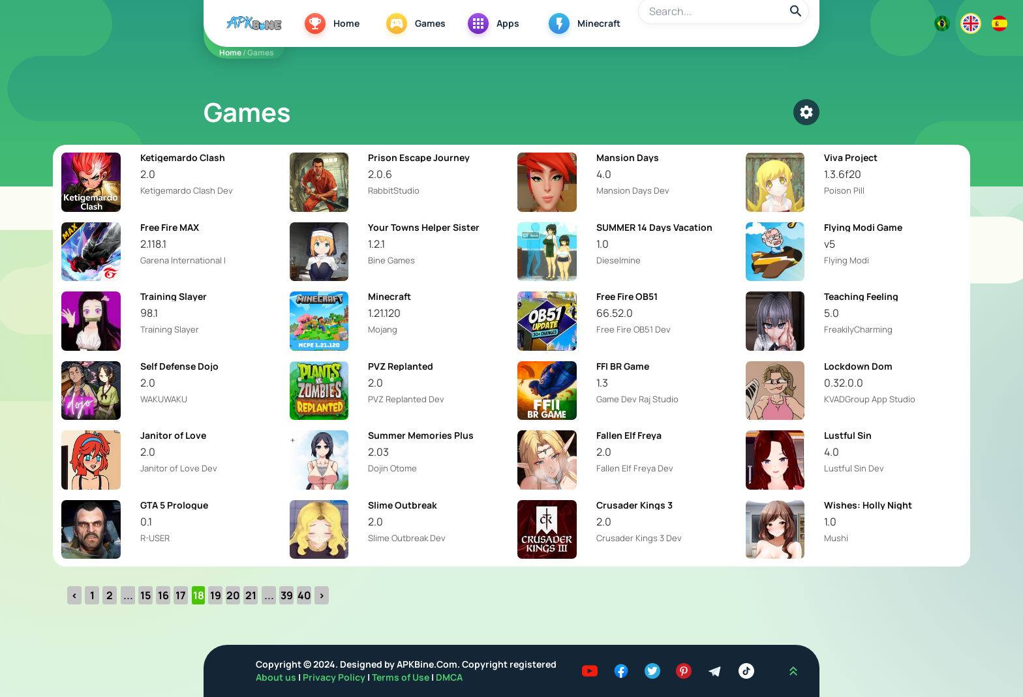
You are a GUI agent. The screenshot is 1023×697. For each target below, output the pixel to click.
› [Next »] (321, 595)
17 (181, 595)
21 (250, 595)
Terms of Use (400, 677)
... (128, 595)
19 (215, 595)
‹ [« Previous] (74, 595)
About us (277, 677)
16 (163, 595)
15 (145, 595)
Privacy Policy (335, 677)
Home (230, 52)
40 (304, 595)
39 (287, 595)
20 (233, 595)
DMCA (449, 677)
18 (198, 595)
